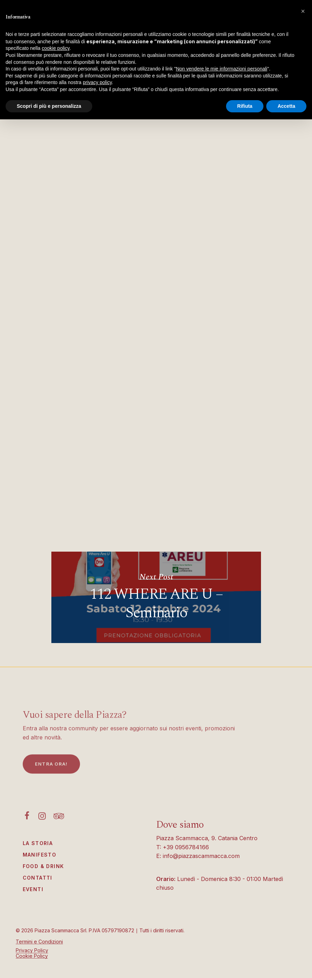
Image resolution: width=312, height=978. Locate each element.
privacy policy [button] (97, 82)
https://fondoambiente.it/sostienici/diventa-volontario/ (127, 524)
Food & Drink (43, 866)
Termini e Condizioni (39, 941)
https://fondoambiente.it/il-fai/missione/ (108, 513)
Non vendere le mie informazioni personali (221, 69)
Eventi (33, 889)
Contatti (37, 878)
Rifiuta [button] (245, 106)
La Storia (38, 843)
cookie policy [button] (56, 48)
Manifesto (40, 855)
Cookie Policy (32, 955)
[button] (303, 11)
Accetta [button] (286, 106)
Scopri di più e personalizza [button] (49, 106)
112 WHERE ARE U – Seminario (156, 597)
